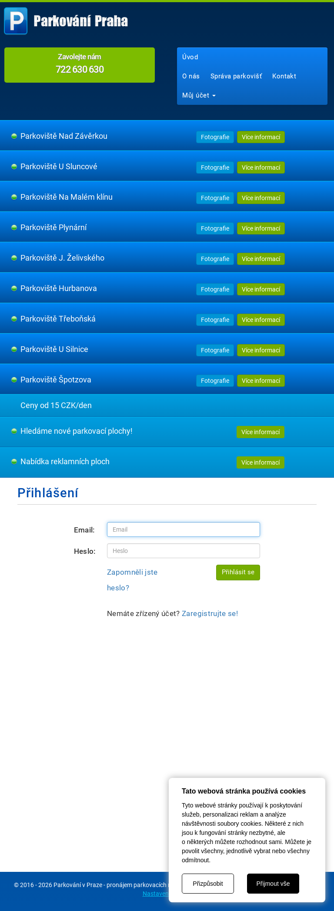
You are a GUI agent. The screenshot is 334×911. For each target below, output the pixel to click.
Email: (84, 530)
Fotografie (215, 137)
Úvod (190, 57)
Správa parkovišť (236, 76)
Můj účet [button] (198, 95)
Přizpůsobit (208, 883)
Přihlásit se (238, 572)
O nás (191, 76)
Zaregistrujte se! (210, 613)
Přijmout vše (273, 883)
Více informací (261, 137)
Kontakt (284, 76)
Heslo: (85, 551)
